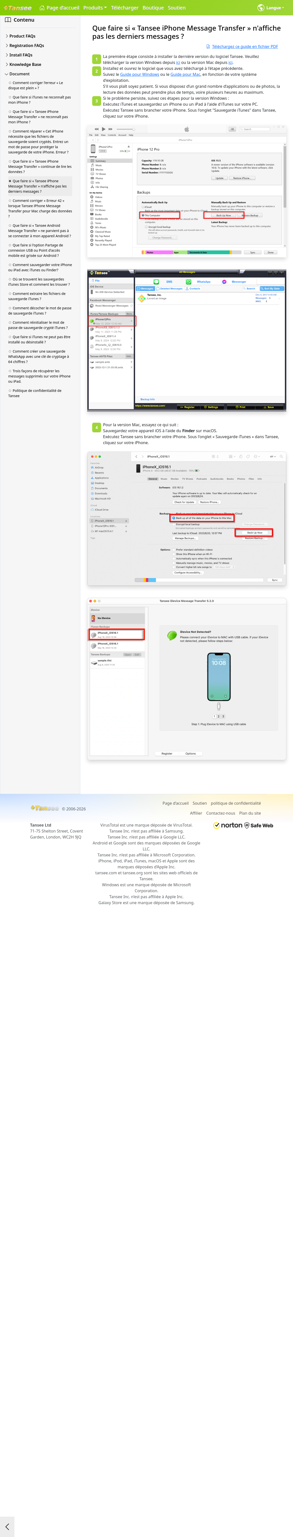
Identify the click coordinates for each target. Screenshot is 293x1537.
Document (19, 74)
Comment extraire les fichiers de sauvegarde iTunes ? (37, 296)
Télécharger (125, 7)
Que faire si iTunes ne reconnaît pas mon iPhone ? (39, 100)
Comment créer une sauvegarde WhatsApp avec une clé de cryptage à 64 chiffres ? (38, 356)
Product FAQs (22, 36)
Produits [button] (93, 7)
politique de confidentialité (236, 803)
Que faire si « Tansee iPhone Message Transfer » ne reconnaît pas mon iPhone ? (38, 116)
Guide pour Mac (185, 74)
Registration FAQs (26, 45)
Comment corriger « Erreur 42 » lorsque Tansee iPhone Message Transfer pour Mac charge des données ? (40, 208)
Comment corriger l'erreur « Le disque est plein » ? (35, 85)
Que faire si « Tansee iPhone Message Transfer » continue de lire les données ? (40, 166)
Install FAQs (20, 55)
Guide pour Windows (139, 74)
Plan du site (250, 813)
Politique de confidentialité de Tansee (34, 393)
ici (178, 62)
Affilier (196, 813)
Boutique (153, 7)
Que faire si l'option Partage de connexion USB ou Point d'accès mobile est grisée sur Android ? (35, 250)
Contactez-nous (220, 813)
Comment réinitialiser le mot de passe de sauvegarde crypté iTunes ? (38, 325)
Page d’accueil (59, 7)
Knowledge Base (25, 64)
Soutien (177, 7)
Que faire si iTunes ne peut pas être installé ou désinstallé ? (39, 339)
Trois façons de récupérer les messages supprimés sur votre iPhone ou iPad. (39, 376)
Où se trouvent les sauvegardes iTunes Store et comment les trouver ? (39, 282)
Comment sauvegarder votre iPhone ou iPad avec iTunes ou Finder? (40, 267)
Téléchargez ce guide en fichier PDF (242, 46)
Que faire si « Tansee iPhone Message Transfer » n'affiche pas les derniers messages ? (37, 186)
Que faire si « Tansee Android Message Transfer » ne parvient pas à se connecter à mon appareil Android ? (39, 230)
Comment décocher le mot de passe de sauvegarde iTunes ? (39, 311)
